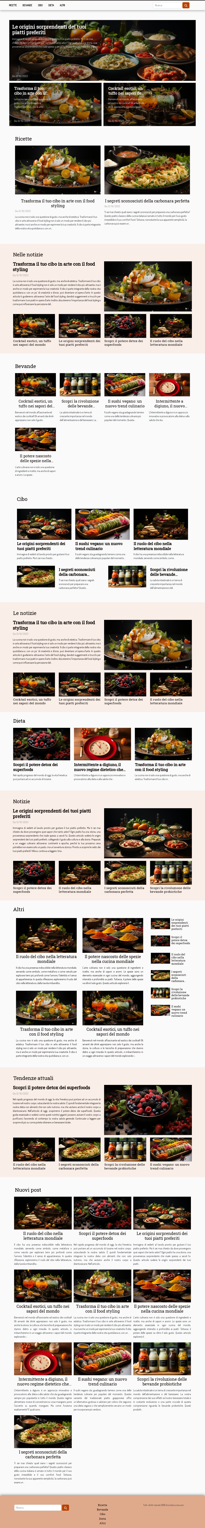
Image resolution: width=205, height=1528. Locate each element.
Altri (62, 5)
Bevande (27, 5)
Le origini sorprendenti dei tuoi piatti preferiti (49, 29)
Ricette (13, 5)
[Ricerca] (167, 5)
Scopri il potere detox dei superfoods (123, 343)
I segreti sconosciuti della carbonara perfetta (147, 201)
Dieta (51, 5)
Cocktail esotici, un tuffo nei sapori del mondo (125, 93)
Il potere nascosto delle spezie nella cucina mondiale (35, 460)
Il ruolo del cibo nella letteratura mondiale (166, 343)
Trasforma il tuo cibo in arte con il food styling (29, 93)
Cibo (40, 5)
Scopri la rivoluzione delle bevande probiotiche (80, 406)
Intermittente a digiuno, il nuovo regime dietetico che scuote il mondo (169, 408)
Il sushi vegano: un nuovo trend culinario (125, 403)
